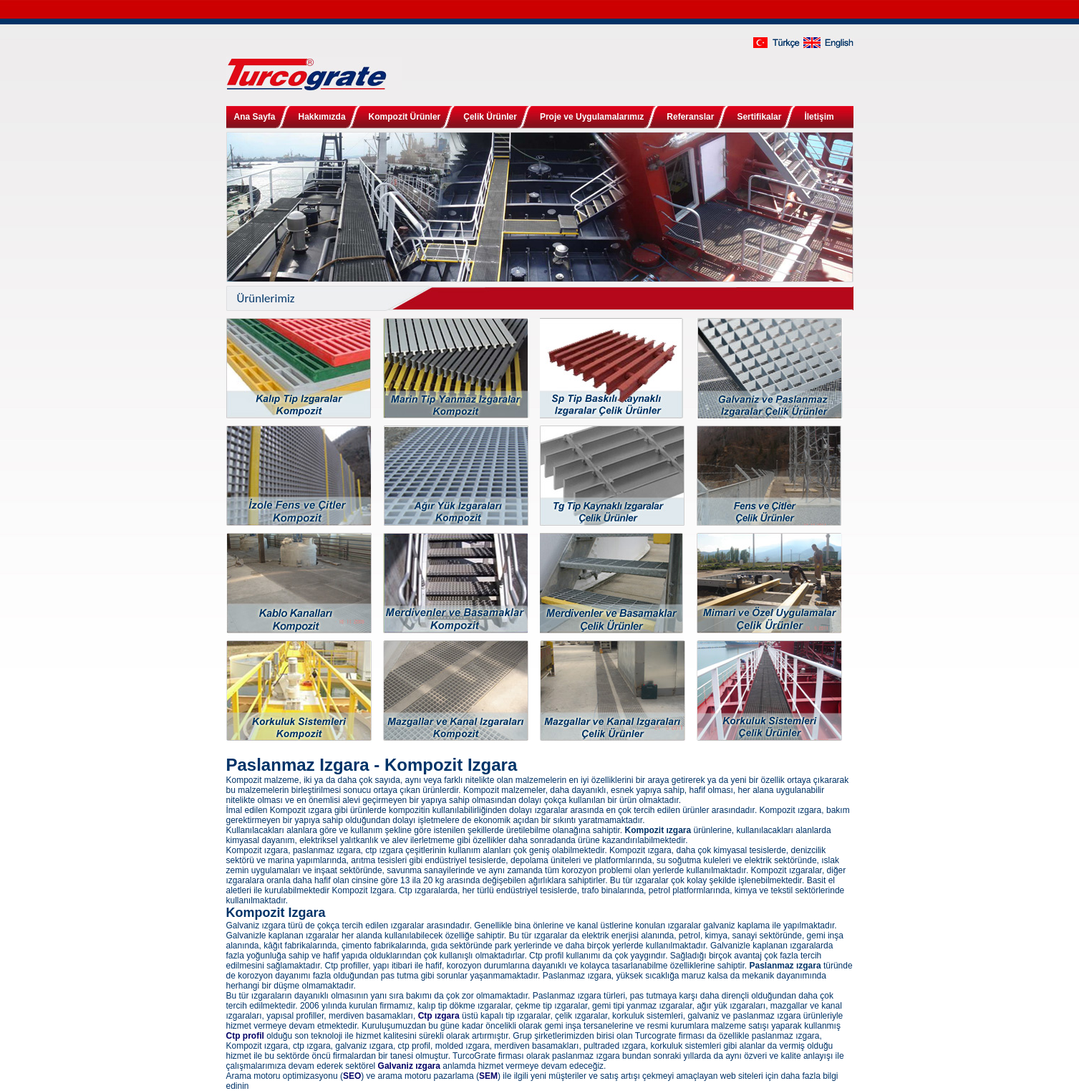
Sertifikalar (759, 117)
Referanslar (690, 117)
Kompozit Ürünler (405, 117)
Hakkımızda (322, 117)
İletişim (818, 117)
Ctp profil (245, 1036)
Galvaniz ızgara (409, 1066)
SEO (352, 1076)
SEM (488, 1076)
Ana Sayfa (255, 117)
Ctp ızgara (439, 1016)
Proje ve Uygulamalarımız (592, 117)
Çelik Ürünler (490, 117)
